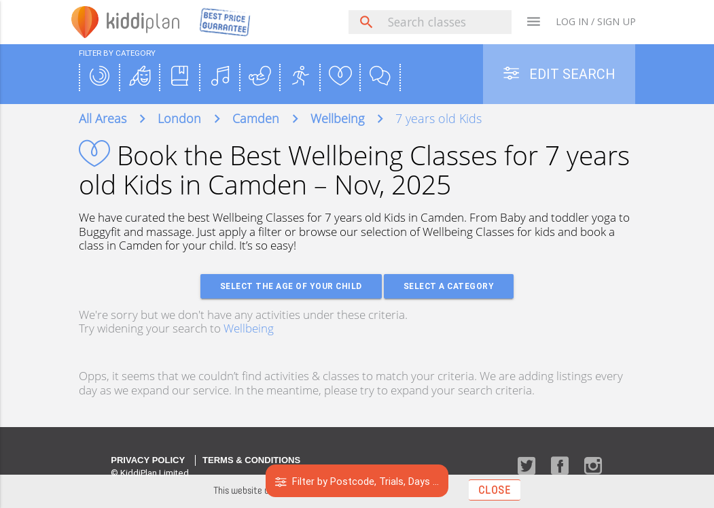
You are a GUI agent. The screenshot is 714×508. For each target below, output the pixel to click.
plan (143, 21)
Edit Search (559, 73)
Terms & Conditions (251, 460)
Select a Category (449, 286)
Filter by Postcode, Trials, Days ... (357, 481)
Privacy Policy (148, 460)
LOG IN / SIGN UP (596, 21)
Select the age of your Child (291, 286)
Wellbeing (249, 328)
